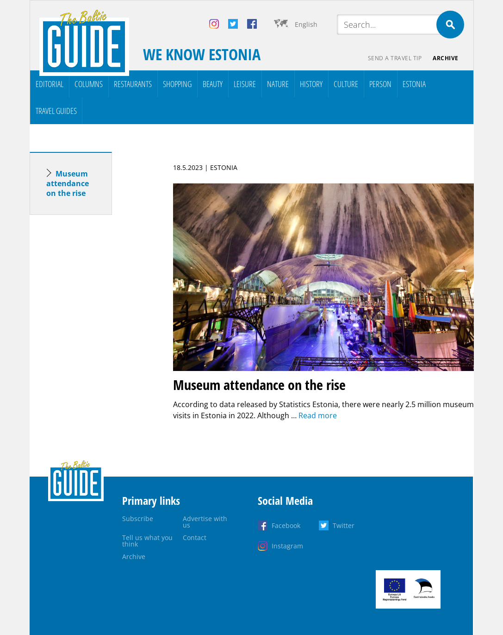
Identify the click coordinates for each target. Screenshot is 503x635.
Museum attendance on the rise (67, 183)
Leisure (245, 83)
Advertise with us (205, 521)
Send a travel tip (395, 58)
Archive (446, 58)
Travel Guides (56, 110)
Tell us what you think (147, 540)
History (311, 83)
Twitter (343, 525)
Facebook (286, 525)
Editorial (49, 83)
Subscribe (137, 518)
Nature (278, 83)
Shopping (177, 83)
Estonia (414, 83)
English (306, 24)
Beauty (213, 83)
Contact (194, 537)
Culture (346, 83)
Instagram (287, 545)
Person (380, 83)
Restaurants (133, 83)
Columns (89, 83)
